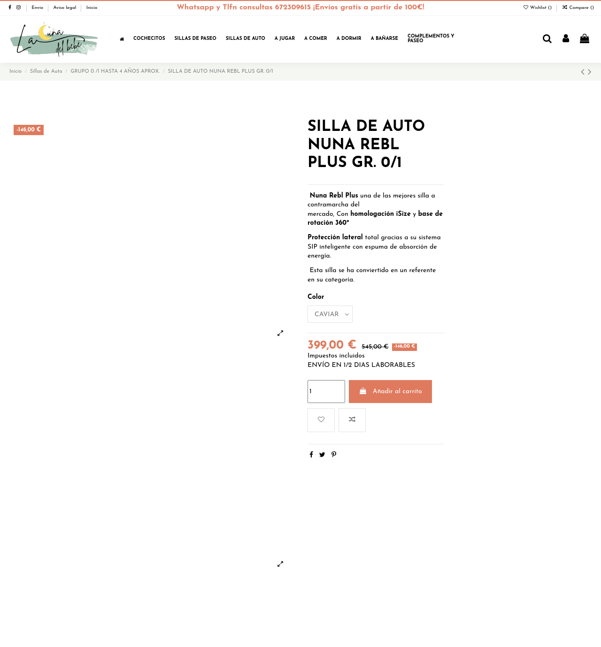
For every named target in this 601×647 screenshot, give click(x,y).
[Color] (330, 314)
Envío (38, 7)
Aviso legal (65, 7)
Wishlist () (538, 7)
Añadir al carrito (390, 391)
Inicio (92, 7)
